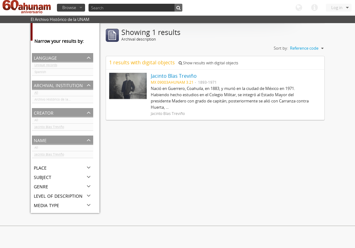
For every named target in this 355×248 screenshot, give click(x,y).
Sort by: (281, 48)
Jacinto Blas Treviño (49, 128)
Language (299, 8)
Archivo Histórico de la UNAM (56, 100)
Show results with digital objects (208, 63)
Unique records (45, 66)
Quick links (314, 8)
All (36, 94)
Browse (69, 7)
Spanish (40, 73)
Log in (336, 7)
